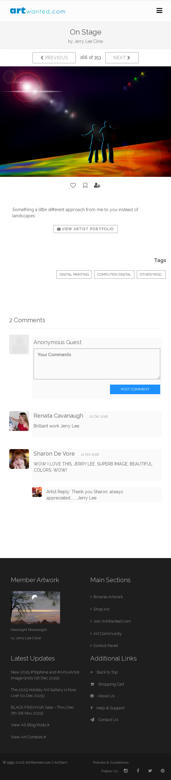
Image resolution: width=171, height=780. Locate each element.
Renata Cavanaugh (58, 415)
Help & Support (107, 708)
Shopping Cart (107, 684)
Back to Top (104, 672)
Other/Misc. (151, 275)
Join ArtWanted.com (112, 621)
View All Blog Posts (30, 725)
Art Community (107, 633)
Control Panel (105, 645)
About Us (102, 696)
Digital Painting (74, 275)
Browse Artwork (108, 596)
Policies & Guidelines (110, 762)
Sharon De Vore (54, 453)
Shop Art (101, 609)
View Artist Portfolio (85, 229)
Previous (54, 57)
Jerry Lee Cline (88, 41)
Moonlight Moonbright (29, 630)
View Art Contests (28, 737)
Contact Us (104, 719)
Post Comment (135, 389)
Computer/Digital (114, 275)
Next (121, 57)
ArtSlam (60, 762)
